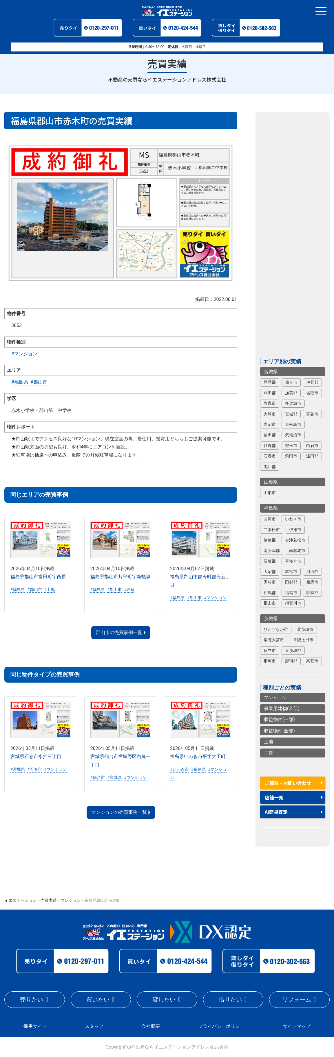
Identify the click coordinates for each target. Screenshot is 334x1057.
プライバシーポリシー (221, 1026)
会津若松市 (295, 540)
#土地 (49, 589)
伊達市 (295, 529)
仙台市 (291, 382)
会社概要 (150, 1026)
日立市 (270, 650)
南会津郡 (272, 550)
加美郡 (291, 393)
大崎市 (270, 414)
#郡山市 (38, 382)
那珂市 (270, 661)
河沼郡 (312, 571)
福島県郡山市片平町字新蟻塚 (120, 577)
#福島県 (19, 382)
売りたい (31, 999)
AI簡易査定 (276, 812)
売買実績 (49, 900)
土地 (268, 742)
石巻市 (270, 456)
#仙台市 (97, 777)
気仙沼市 (293, 435)
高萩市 (312, 661)
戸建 (268, 753)
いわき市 (293, 519)
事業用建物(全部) (282, 708)
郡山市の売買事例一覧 (119, 632)
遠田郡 (312, 456)
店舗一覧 (274, 797)
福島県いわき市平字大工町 (198, 757)
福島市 (291, 592)
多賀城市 (293, 403)
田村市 (270, 582)
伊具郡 (312, 382)
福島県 (271, 508)
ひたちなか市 (276, 629)
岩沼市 (270, 424)
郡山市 (270, 603)
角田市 (291, 456)
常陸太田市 (303, 640)
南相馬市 (297, 550)
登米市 (291, 445)
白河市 (270, 519)
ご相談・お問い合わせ (288, 782)
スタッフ (94, 1026)
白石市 (312, 445)
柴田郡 (270, 435)
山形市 (270, 493)
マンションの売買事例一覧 (119, 812)
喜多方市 (293, 561)
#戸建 (129, 589)
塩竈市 (270, 403)
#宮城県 (17, 769)
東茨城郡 (293, 650)
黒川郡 (270, 466)
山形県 (271, 482)
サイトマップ (297, 1026)
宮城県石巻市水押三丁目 (35, 757)
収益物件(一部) (279, 719)
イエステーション (20, 900)
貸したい (164, 999)
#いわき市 (179, 769)
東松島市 (293, 424)
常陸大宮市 (274, 640)
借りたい (230, 999)
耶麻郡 (312, 592)
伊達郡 (270, 540)
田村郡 (291, 582)
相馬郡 (270, 592)
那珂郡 (291, 661)
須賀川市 (293, 603)
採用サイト (35, 1026)
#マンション (24, 353)
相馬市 (312, 582)
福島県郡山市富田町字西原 (38, 577)
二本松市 (272, 529)
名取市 (312, 393)
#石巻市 (34, 769)
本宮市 (291, 571)
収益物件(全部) (279, 730)
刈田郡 (270, 393)
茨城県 (271, 618)
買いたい (97, 999)
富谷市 (312, 414)
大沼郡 (270, 571)
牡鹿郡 (270, 445)
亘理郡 (270, 382)
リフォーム (296, 999)
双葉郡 (270, 561)
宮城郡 (291, 414)
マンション (275, 697)
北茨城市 (305, 629)
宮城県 (271, 371)
